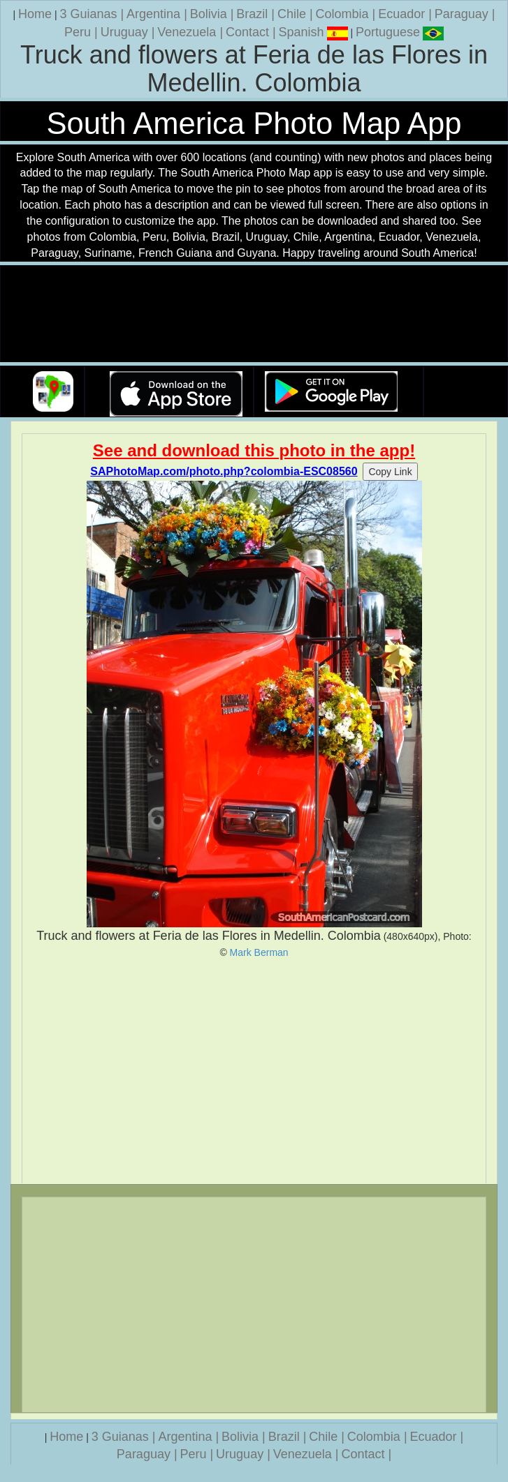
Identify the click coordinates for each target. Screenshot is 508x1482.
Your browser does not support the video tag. (254, 314)
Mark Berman (259, 952)
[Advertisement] (254, 1071)
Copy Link (390, 471)
